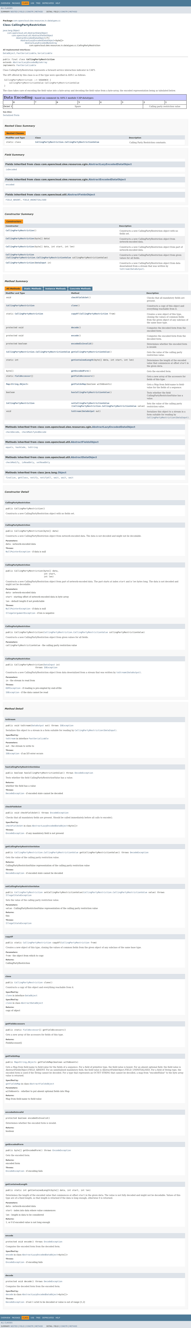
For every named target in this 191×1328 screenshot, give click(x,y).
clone (74, 305)
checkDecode (12, 432)
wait (56, 477)
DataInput (40, 263)
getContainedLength (82, 360)
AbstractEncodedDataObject (30, 38)
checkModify (12, 462)
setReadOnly (43, 462)
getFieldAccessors (81, 376)
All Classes (6, 8)
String (15, 384)
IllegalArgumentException (20, 613)
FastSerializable (26, 53)
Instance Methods (55, 288)
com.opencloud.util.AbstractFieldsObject (32, 35)
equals (9, 447)
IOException (50, 667)
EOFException (13, 688)
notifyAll (45, 477)
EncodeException (59, 813)
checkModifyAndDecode (34, 432)
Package (16, 3)
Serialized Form (11, 115)
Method (39, 12)
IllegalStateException (19, 895)
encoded (10, 184)
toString (33, 447)
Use (32, 3)
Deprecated (48, 3)
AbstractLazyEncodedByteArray (41, 43)
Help (58, 3)
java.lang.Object (11, 30)
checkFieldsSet (79, 297)
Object (23, 384)
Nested (14, 12)
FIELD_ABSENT (13, 200)
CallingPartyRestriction (20, 230)
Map (8, 384)
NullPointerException (18, 551)
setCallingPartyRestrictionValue (90, 403)
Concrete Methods (80, 288)
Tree (38, 3)
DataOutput (88, 411)
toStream (76, 411)
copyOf (75, 314)
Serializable (45, 53)
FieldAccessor (23, 376)
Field (21, 12)
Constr (29, 12)
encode (75, 335)
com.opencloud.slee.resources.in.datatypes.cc (36, 20)
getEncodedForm (79, 371)
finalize (10, 477)
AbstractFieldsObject (81, 194)
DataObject (9, 53)
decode (75, 327)
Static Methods (32, 288)
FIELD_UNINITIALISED (34, 200)
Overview (5, 3)
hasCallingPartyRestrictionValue (90, 392)
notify (34, 477)
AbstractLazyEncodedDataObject (37, 40)
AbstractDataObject (84, 457)
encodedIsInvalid (81, 343)
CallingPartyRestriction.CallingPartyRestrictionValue (67, 142)
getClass (23, 477)
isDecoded (11, 169)
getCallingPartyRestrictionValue (90, 352)
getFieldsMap (78, 384)
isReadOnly (28, 462)
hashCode (20, 447)
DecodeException (84, 773)
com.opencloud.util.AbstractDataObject (27, 33)
